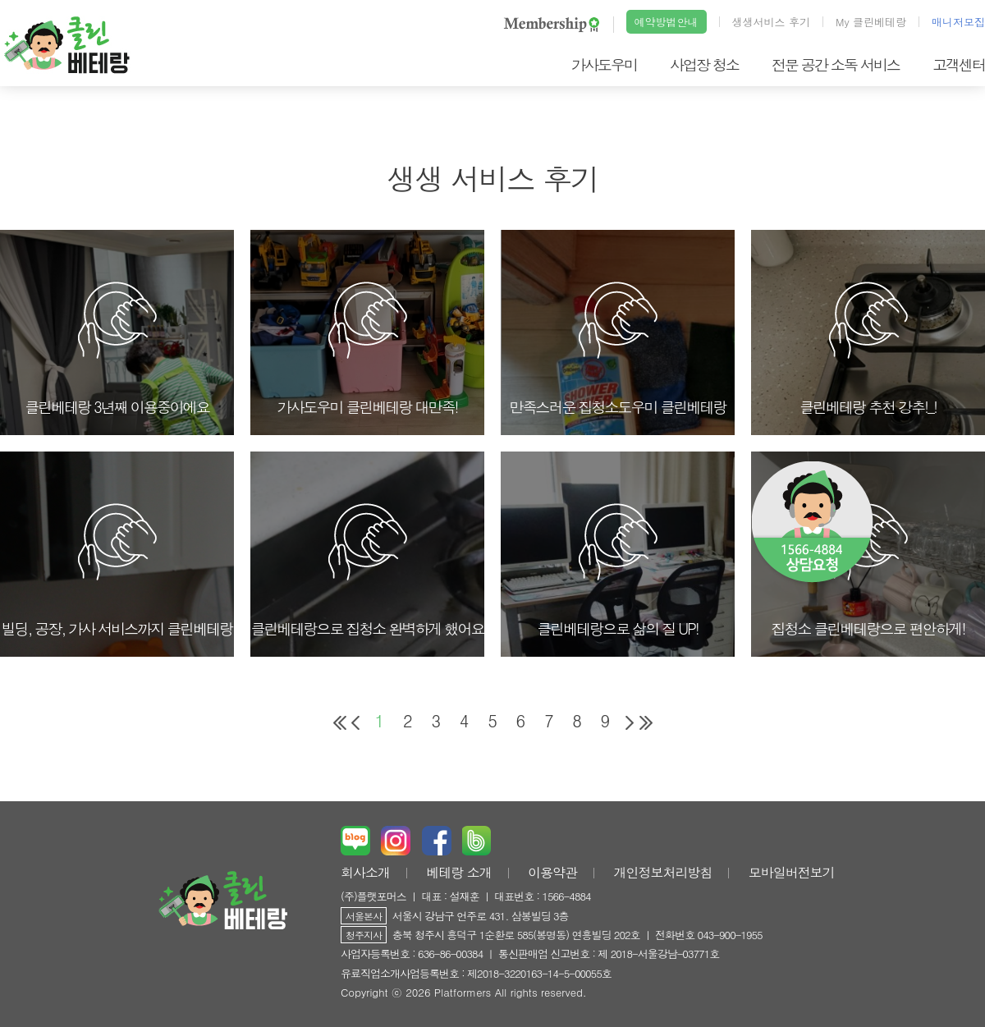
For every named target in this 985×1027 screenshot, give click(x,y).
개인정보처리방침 (662, 872)
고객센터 (958, 64)
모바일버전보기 (792, 872)
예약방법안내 (667, 22)
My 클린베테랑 (871, 22)
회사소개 (365, 872)
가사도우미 (604, 64)
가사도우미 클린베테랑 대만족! (367, 348)
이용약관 (552, 872)
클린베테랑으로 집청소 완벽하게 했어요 (366, 570)
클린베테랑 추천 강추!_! (868, 348)
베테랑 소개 (458, 872)
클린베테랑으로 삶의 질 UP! (618, 570)
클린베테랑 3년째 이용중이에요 (117, 348)
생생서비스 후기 (771, 22)
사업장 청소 (704, 64)
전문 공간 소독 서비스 (836, 64)
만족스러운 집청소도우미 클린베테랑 (617, 348)
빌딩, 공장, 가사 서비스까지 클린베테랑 (117, 570)
